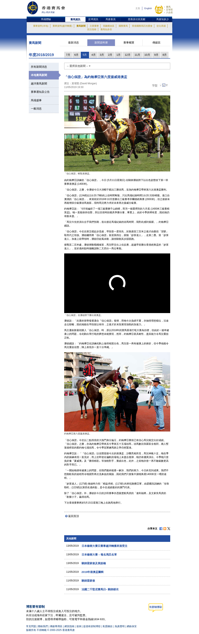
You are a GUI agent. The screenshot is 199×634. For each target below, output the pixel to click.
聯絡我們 (43, 626)
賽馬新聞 (81, 26)
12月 (127, 54)
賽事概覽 (128, 42)
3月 (102, 54)
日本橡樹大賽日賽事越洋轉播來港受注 (104, 545)
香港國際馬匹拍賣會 (142, 26)
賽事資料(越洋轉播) (62, 26)
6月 (76, 54)
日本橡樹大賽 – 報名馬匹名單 (99, 554)
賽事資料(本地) (40, 26)
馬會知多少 (162, 19)
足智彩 (169, 9)
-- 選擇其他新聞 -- (78, 65)
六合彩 (169, 12)
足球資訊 (93, 19)
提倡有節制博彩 (92, 626)
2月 (110, 54)
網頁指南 (69, 626)
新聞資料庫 (101, 42)
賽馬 (168, 7)
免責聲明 (120, 626)
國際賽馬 (123, 26)
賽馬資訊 (75, 19)
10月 (147, 54)
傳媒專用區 (56, 626)
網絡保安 (132, 626)
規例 (79, 626)
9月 (156, 54)
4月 (93, 54)
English (148, 8)
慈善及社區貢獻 (136, 19)
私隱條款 (108, 626)
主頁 (137, 8)
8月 (165, 54)
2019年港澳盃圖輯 (93, 572)
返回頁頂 (73, 516)
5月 (85, 54)
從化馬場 (161, 26)
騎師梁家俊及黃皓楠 (94, 563)
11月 (137, 54)
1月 (118, 54)
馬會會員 (111, 19)
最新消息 (73, 42)
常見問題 (31, 626)
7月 (68, 54)
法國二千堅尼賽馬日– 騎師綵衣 (100, 589)
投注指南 (91, 29)
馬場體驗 (46, 19)
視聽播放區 (108, 26)
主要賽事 (94, 26)
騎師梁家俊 (88, 580)
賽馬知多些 (106, 29)
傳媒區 (156, 42)
